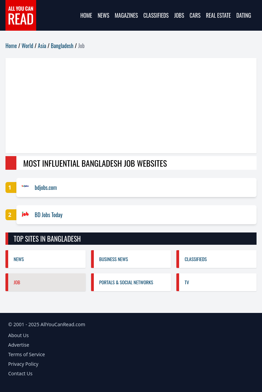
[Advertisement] (131, 105)
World (27, 46)
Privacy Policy (23, 364)
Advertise (18, 345)
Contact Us (20, 373)
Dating (243, 15)
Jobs (179, 15)
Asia (42, 46)
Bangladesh (62, 46)
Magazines (126, 15)
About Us (18, 335)
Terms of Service (26, 354)
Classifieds (156, 15)
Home (86, 15)
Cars (195, 15)
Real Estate (218, 15)
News (103, 15)
